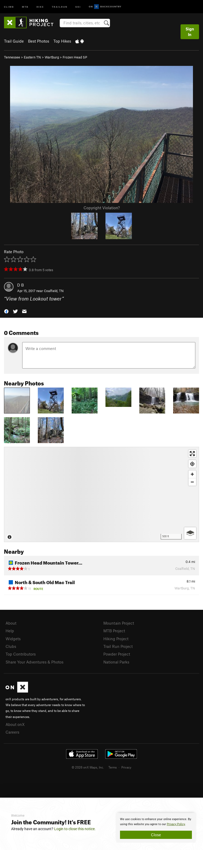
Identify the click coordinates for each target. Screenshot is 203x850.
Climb (9, 6)
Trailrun (59, 6)
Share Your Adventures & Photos (34, 662)
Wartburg (52, 57)
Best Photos (38, 41)
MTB (25, 6)
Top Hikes (62, 41)
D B (20, 285)
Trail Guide (14, 41)
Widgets (13, 638)
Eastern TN (32, 57)
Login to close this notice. (75, 829)
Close (156, 834)
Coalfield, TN (54, 291)
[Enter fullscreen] (192, 453)
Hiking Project (115, 638)
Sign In (190, 31)
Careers (12, 732)
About (11, 623)
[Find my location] (192, 464)
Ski (78, 6)
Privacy (126, 767)
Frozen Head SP (75, 57)
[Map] (101, 494)
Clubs (11, 646)
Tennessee (12, 57)
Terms (112, 767)
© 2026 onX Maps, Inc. (88, 767)
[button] (6, 311)
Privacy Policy (176, 824)
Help (10, 630)
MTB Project (114, 630)
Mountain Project (118, 623)
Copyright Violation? (102, 207)
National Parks (116, 662)
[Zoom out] (192, 482)
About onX (15, 724)
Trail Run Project (118, 646)
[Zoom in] (192, 474)
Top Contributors (21, 654)
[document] (156, 828)
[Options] (190, 533)
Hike (40, 6)
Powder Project (116, 654)
